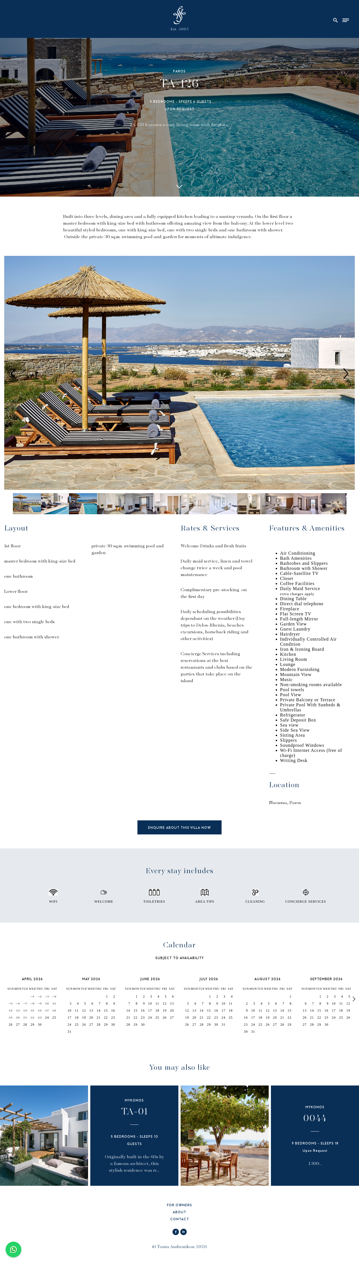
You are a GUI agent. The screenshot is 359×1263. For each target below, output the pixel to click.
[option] (179, 373)
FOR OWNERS (179, 1205)
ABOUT (179, 1212)
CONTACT (179, 1220)
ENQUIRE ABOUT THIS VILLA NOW (179, 828)
